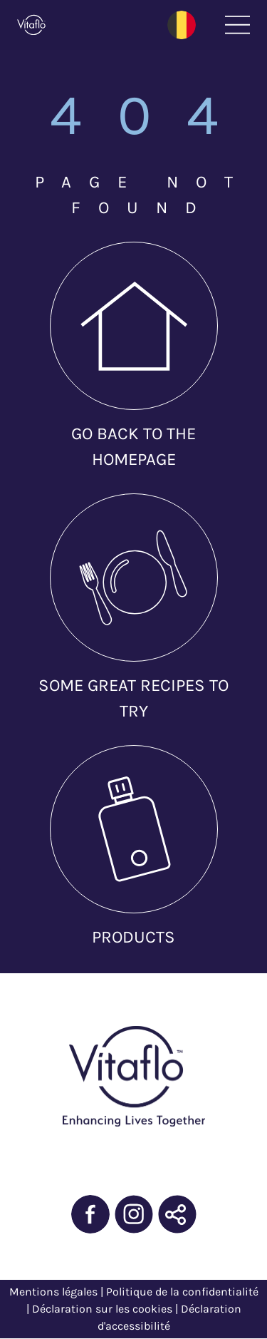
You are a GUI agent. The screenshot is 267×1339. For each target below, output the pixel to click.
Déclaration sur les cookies (102, 1308)
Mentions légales (53, 1291)
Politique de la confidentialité (182, 1291)
